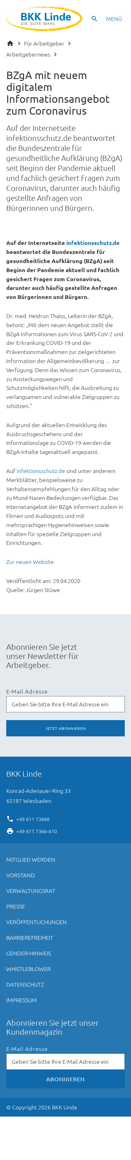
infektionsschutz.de (93, 242)
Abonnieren (65, 1079)
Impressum (21, 999)
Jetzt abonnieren (65, 728)
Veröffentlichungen (36, 921)
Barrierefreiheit (29, 937)
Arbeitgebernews (28, 54)
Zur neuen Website (30, 561)
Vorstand (20, 875)
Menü (114, 18)
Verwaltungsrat (30, 890)
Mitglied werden (30, 859)
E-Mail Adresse (27, 691)
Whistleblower (28, 968)
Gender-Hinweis (28, 953)
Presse (15, 906)
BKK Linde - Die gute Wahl (45, 19)
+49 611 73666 (33, 818)
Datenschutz (25, 984)
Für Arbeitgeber (44, 43)
